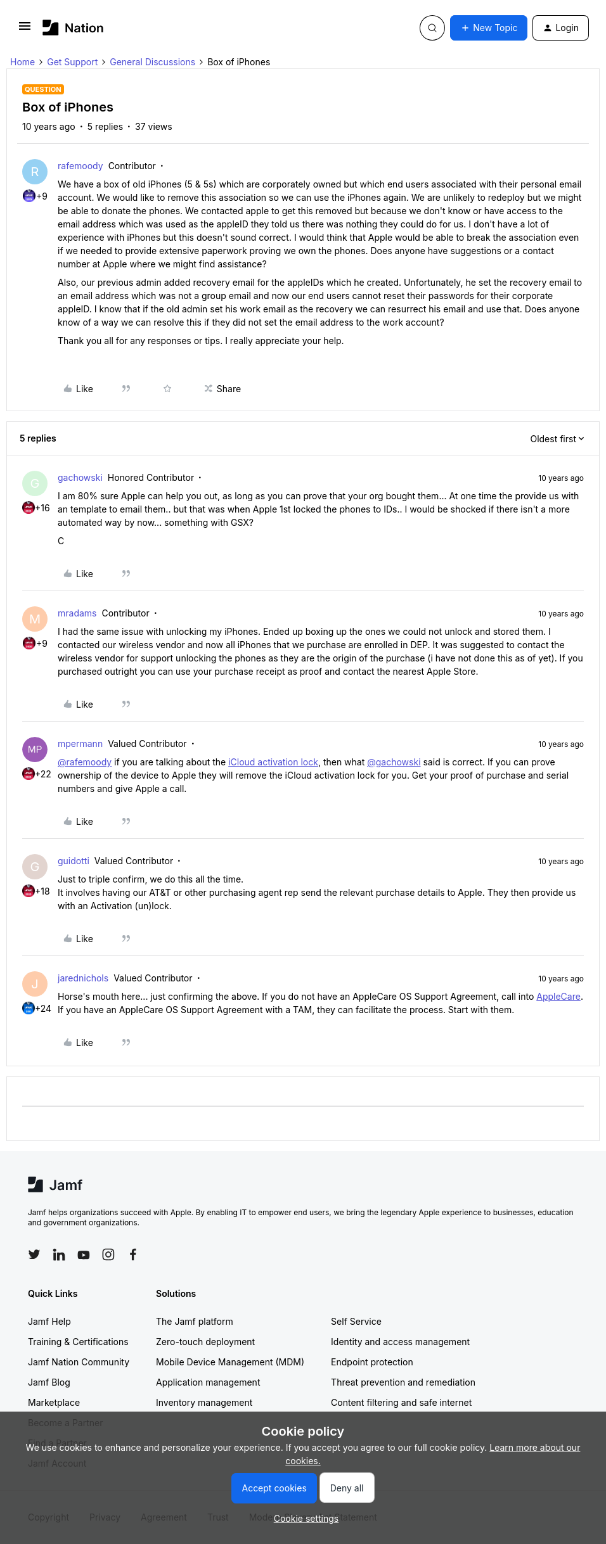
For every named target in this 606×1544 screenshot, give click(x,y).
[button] (24, 30)
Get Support (72, 61)
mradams (77, 613)
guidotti (73, 860)
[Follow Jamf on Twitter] (34, 1254)
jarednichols (83, 978)
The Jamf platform (194, 1321)
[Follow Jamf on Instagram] (108, 1254)
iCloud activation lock (273, 761)
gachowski (80, 477)
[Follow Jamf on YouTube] (83, 1254)
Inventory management (204, 1402)
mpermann (80, 743)
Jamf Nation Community (78, 1361)
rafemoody (80, 165)
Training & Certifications (78, 1341)
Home (22, 61)
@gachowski (393, 761)
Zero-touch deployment (205, 1341)
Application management (208, 1382)
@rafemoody (85, 761)
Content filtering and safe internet (401, 1402)
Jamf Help (49, 1321)
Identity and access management (400, 1341)
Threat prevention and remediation (403, 1382)
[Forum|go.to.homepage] (73, 27)
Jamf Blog (49, 1382)
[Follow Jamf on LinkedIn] (59, 1254)
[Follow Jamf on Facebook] (133, 1254)
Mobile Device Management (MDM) (230, 1361)
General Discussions (152, 61)
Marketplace (54, 1402)
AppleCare (558, 996)
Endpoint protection (372, 1361)
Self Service (356, 1321)
